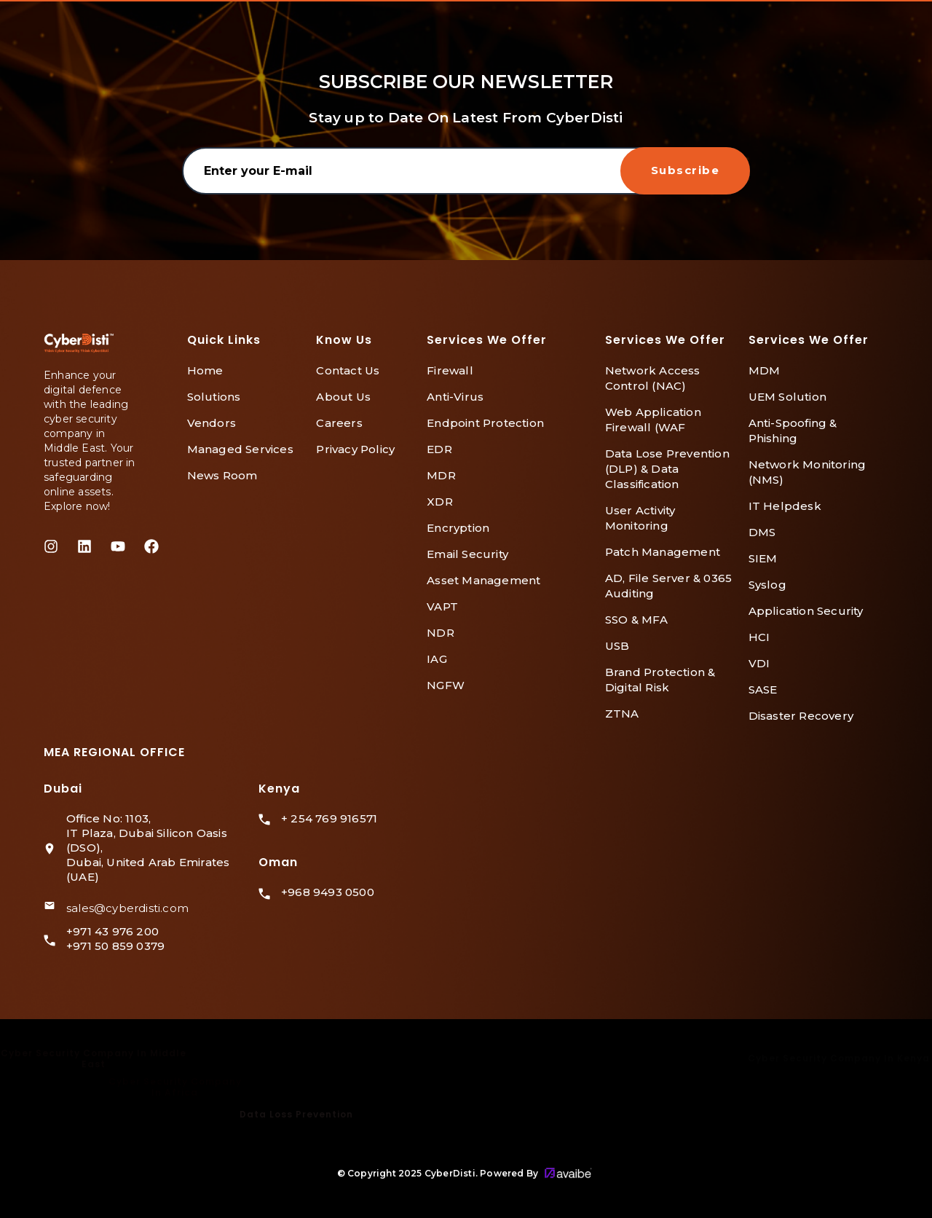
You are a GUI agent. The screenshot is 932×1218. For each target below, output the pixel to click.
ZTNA (622, 713)
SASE (763, 689)
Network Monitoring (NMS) (807, 472)
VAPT (442, 606)
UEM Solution (787, 397)
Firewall (450, 370)
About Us (343, 397)
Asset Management (483, 580)
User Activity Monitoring (640, 518)
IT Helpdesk (785, 506)
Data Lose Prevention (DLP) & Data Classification (667, 469)
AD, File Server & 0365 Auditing (668, 585)
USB (617, 646)
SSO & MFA (636, 619)
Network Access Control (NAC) (652, 378)
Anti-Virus (455, 397)
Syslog (767, 585)
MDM (765, 370)
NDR (440, 633)
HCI (759, 637)
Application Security (806, 611)
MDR (441, 475)
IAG (437, 659)
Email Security (467, 554)
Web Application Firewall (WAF (653, 419)
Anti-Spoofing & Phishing (793, 430)
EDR (439, 449)
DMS (762, 532)
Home (205, 370)
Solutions (214, 397)
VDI (759, 663)
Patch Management (662, 552)
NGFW (446, 685)
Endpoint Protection (485, 423)
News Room (222, 475)
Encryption (458, 528)
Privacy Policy (355, 449)
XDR (440, 501)
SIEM (763, 558)
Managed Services (240, 449)
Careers (339, 423)
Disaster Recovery (801, 716)
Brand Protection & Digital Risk (660, 679)
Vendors (211, 423)
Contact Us (347, 370)
